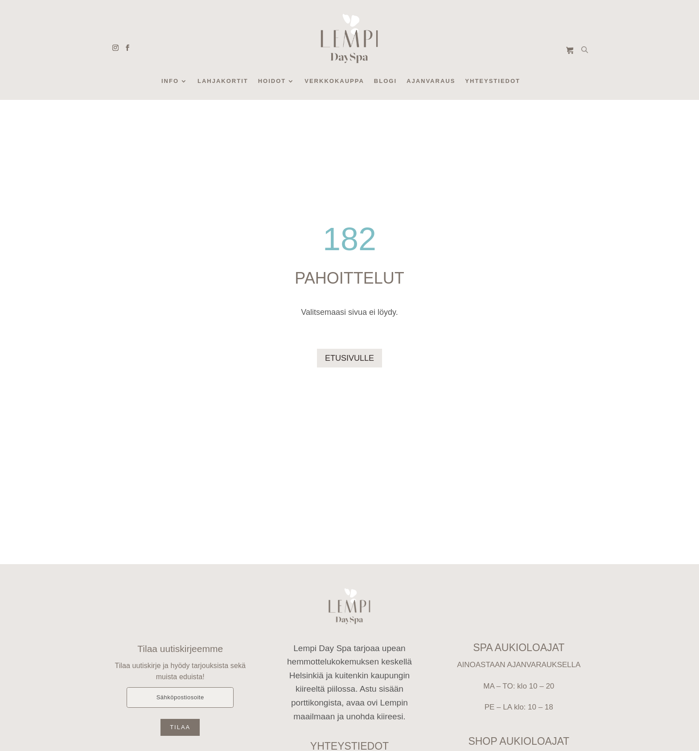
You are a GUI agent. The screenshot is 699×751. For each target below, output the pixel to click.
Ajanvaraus (431, 81)
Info (170, 81)
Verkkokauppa (334, 81)
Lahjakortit (222, 81)
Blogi (385, 81)
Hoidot (272, 81)
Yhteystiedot (492, 81)
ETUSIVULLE (349, 358)
